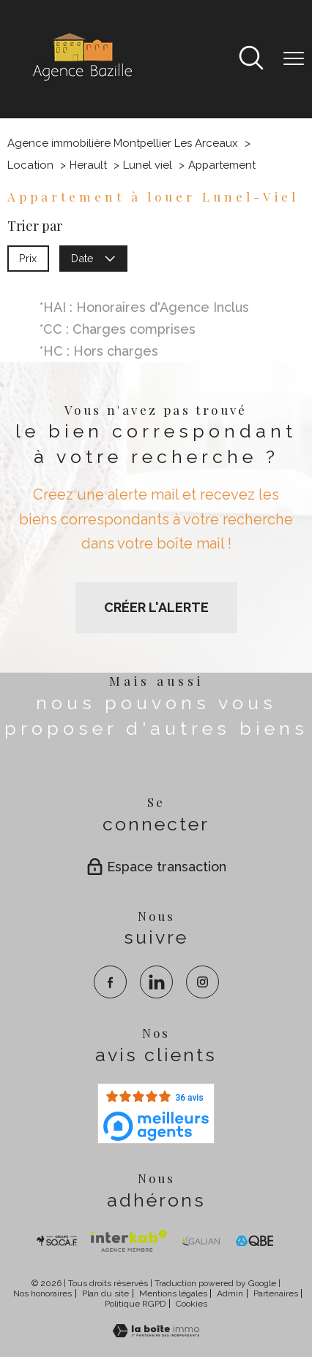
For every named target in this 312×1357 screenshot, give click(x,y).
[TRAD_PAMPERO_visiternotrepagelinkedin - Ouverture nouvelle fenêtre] (156, 982)
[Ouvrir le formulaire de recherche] (251, 59)
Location (30, 165)
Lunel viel (147, 165)
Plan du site (105, 1293)
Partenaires (275, 1293)
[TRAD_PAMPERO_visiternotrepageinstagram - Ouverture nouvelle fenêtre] (202, 982)
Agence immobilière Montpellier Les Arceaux (122, 143)
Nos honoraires (42, 1293)
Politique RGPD (135, 1304)
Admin (230, 1293)
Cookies (191, 1304)
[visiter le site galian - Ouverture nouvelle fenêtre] (200, 1241)
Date (94, 257)
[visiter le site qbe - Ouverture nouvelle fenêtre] (254, 1241)
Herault (88, 165)
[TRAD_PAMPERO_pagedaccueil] (81, 80)
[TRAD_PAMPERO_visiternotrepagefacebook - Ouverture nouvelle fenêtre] (110, 982)
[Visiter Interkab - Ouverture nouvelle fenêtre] (128, 1241)
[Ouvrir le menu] (293, 59)
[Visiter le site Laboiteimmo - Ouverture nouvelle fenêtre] (156, 1332)
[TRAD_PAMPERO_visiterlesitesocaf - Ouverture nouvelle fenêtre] (57, 1241)
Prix (28, 257)
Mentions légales (173, 1293)
